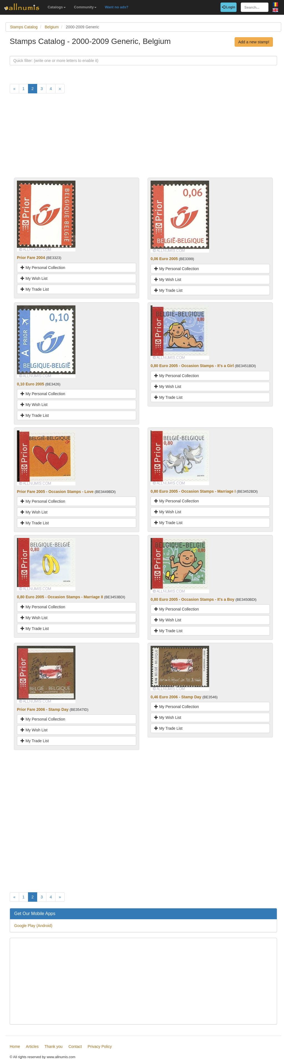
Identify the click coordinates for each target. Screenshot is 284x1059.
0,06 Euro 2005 (164, 258)
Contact (75, 1046)
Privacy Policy (100, 1046)
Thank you (53, 1046)
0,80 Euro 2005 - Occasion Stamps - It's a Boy (192, 599)
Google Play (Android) (33, 925)
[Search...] (254, 7)
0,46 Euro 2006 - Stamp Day (176, 697)
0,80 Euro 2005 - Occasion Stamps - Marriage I (193, 491)
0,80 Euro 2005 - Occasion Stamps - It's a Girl (192, 365)
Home (15, 1046)
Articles (32, 1046)
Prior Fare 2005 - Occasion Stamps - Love (55, 491)
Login (228, 7)
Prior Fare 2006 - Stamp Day (43, 709)
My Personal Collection (43, 267)
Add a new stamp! (253, 42)
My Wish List (34, 278)
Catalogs (57, 7)
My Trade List (35, 289)
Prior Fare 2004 (31, 257)
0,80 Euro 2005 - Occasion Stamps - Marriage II (60, 597)
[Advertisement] (143, 139)
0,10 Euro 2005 (30, 384)
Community (85, 7)
